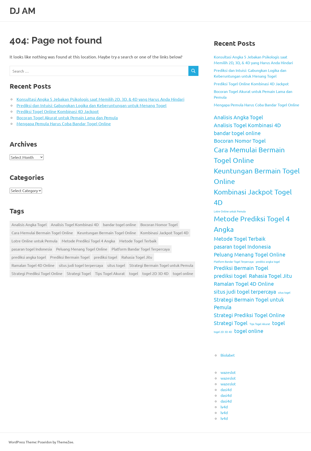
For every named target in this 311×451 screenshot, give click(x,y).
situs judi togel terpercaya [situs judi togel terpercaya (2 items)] (81, 265)
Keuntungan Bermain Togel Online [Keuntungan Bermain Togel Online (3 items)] (106, 232)
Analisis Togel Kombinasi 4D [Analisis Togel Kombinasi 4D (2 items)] (75, 224)
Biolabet (228, 354)
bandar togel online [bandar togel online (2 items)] (119, 224)
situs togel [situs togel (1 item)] (116, 265)
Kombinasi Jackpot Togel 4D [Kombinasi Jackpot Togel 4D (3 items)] (164, 232)
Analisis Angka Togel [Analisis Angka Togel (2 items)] (29, 224)
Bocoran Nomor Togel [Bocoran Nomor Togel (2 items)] (159, 224)
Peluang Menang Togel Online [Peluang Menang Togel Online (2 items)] (81, 248)
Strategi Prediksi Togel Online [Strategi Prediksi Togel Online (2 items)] (37, 273)
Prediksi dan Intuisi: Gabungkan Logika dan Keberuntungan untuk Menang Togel (92, 105)
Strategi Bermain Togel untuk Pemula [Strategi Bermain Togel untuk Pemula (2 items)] (161, 265)
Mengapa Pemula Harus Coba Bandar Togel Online (64, 123)
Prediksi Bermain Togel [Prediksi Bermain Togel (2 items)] (70, 257)
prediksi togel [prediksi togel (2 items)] (105, 257)
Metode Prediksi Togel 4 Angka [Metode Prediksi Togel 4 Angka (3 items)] (88, 240)
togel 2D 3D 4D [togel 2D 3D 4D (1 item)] (155, 273)
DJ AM (23, 10)
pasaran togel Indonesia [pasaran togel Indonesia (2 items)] (32, 248)
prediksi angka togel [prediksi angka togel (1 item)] (29, 257)
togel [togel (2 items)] (133, 273)
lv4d (224, 406)
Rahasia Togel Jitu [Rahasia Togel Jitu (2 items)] (136, 257)
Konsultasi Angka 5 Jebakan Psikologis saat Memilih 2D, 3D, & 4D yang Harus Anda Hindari (100, 99)
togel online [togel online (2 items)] (183, 273)
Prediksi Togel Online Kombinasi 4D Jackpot (58, 111)
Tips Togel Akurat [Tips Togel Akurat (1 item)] (110, 273)
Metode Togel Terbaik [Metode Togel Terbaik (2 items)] (137, 240)
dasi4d (226, 389)
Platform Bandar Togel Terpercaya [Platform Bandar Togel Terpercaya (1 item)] (141, 248)
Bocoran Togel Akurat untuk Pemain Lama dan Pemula (67, 117)
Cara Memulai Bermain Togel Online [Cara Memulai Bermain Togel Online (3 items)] (42, 232)
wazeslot (228, 372)
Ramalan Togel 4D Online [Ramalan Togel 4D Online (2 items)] (33, 265)
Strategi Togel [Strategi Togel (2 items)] (79, 273)
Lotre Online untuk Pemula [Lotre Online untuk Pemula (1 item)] (34, 240)
